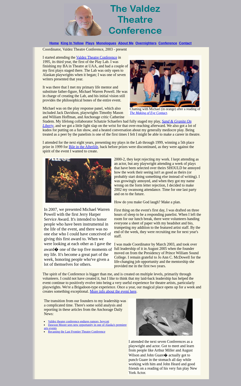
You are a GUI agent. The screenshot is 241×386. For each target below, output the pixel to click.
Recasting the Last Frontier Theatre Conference (76, 331)
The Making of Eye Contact (148, 113)
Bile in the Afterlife (83, 147)
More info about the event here (113, 291)
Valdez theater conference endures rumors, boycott (78, 321)
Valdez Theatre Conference (96, 57)
